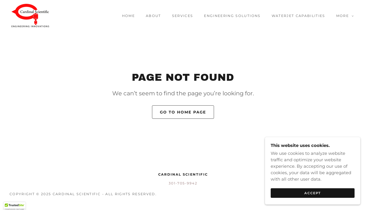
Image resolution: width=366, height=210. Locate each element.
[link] (30, 15)
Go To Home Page (183, 112)
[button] (344, 16)
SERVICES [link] (182, 16)
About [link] (153, 16)
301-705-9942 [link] (183, 183)
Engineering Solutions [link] (232, 16)
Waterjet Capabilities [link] (298, 16)
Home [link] (128, 16)
